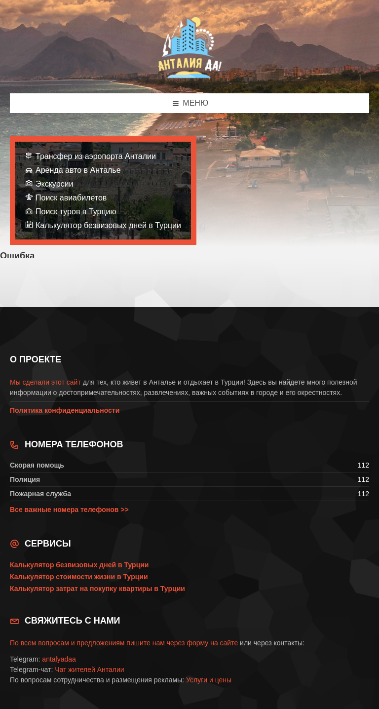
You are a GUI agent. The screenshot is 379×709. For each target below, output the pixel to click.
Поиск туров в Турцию (76, 211)
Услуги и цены (208, 680)
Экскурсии (54, 184)
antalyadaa (59, 659)
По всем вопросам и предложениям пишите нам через (98, 643)
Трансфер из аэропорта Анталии (96, 156)
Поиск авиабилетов (71, 198)
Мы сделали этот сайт (45, 382)
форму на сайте (212, 643)
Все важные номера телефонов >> (69, 509)
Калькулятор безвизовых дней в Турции (108, 225)
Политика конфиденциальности (64, 410)
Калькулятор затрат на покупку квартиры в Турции (97, 588)
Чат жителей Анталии (89, 669)
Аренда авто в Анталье (78, 170)
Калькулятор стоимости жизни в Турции (79, 577)
